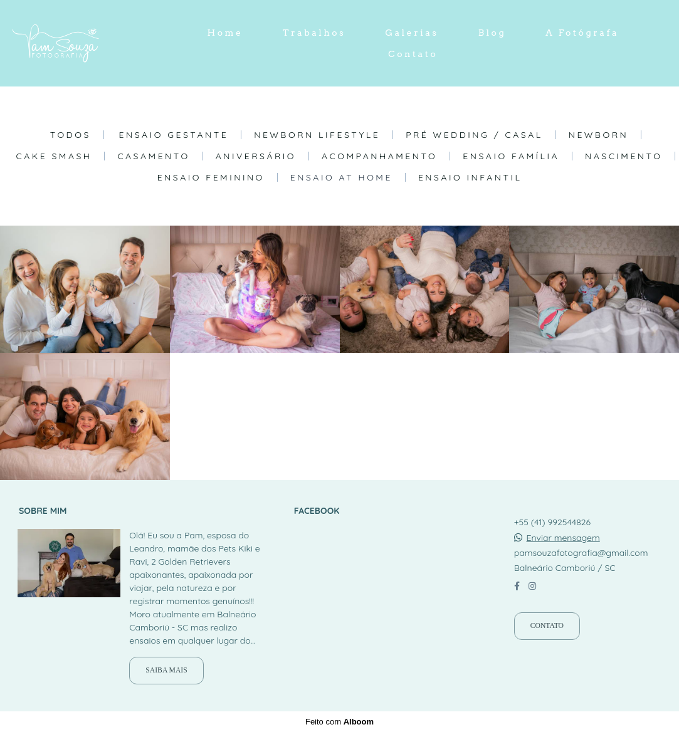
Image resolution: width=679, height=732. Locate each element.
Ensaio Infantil (470, 177)
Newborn (599, 134)
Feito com (339, 721)
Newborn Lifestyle (317, 134)
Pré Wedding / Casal (474, 134)
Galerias (411, 33)
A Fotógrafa (582, 33)
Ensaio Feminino (211, 177)
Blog (492, 33)
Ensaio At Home (341, 177)
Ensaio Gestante (174, 134)
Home (225, 33)
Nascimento (623, 156)
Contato (413, 54)
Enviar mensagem (563, 537)
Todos (70, 134)
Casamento (153, 156)
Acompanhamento (379, 156)
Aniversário (256, 156)
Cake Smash (54, 156)
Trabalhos (314, 33)
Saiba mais (166, 670)
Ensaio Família (511, 156)
